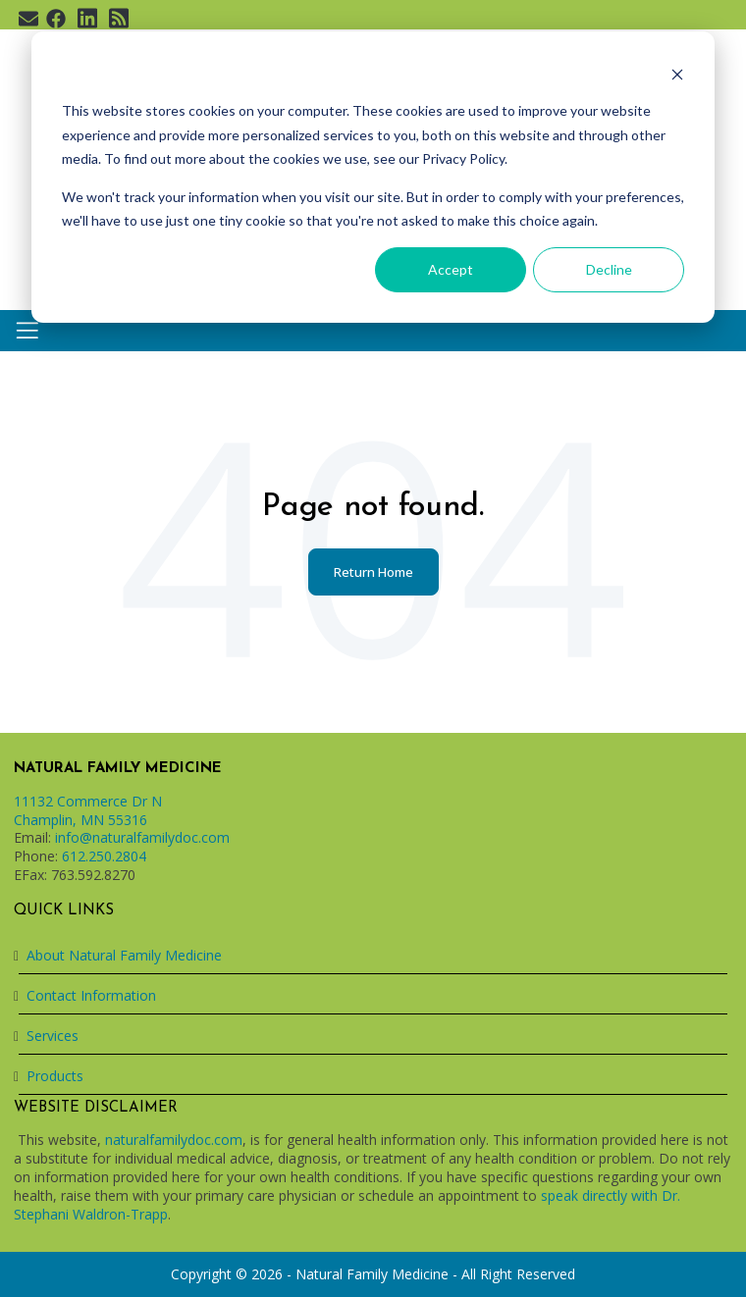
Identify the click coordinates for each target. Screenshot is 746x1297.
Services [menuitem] (53, 1035)
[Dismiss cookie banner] (677, 74)
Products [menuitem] (55, 1075)
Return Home (373, 572)
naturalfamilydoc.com (173, 1139)
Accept (450, 269)
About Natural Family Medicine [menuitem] (124, 955)
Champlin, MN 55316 (80, 819)
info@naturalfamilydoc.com (142, 837)
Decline (609, 269)
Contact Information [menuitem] (91, 995)
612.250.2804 (104, 856)
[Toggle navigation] (27, 330)
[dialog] (373, 177)
